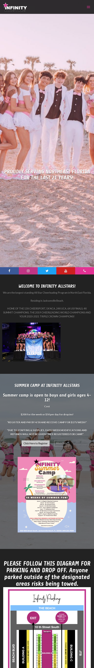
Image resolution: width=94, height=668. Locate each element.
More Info (61, 443)
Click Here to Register (36, 443)
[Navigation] (88, 7)
